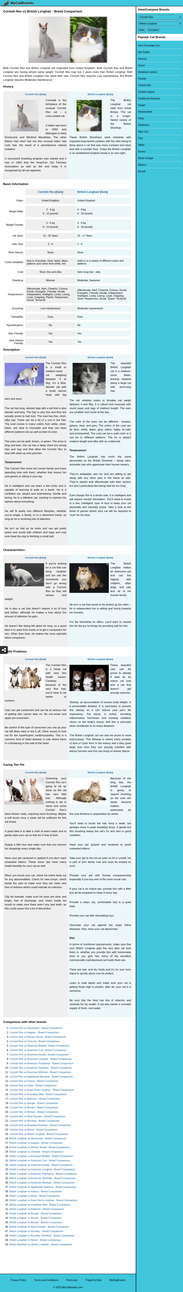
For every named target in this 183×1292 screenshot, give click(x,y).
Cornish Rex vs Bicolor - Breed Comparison (33, 1107)
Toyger (141, 105)
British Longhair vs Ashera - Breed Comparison (35, 1191)
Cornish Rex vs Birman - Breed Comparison (33, 1112)
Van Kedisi (144, 52)
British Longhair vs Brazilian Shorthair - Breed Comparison (42, 1235)
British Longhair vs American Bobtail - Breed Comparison (41, 1156)
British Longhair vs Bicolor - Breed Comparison (35, 1218)
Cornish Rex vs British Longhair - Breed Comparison (38, 1134)
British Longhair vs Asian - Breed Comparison (34, 1196)
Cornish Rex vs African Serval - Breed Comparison (37, 1037)
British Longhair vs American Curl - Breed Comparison (39, 1160)
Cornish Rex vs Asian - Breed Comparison (33, 1085)
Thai (140, 138)
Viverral (142, 58)
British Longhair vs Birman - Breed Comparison (35, 1222)
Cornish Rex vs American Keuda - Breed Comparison (39, 1054)
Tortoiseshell (145, 111)
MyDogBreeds (117, 1280)
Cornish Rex (32, 94)
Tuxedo (142, 78)
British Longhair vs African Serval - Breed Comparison (39, 1147)
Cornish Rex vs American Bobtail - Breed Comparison (39, 1045)
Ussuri (141, 65)
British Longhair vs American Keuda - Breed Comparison (41, 1165)
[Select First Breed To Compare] (159, 17)
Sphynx (142, 164)
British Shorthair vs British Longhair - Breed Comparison (40, 1244)
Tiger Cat (143, 131)
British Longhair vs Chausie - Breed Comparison (36, 1151)
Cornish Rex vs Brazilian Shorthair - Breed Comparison (40, 1125)
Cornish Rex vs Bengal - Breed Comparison (33, 1103)
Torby (141, 118)
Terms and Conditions (46, 1280)
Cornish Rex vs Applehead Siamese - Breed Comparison (41, 1076)
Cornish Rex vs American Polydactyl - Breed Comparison (41, 1063)
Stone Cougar (145, 158)
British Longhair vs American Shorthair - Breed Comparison (42, 1178)
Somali (142, 171)
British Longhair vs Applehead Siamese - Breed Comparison (43, 1187)
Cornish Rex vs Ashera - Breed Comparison (33, 1081)
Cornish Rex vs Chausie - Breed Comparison (34, 1041)
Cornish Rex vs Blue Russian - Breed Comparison (37, 1116)
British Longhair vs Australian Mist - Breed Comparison (40, 1204)
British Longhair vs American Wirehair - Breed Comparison (42, 1182)
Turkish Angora (146, 92)
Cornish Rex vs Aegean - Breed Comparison (34, 1032)
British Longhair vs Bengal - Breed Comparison (35, 1213)
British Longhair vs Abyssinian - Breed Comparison (37, 1138)
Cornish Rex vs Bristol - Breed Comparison (33, 1129)
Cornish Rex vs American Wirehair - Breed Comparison (40, 1072)
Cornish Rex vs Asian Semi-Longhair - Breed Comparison (41, 1090)
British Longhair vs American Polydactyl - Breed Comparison (43, 1173)
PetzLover (72, 1280)
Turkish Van (144, 85)
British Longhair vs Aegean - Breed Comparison (36, 1143)
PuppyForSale (93, 1280)
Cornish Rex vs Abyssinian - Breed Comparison (36, 1028)
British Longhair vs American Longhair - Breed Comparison (42, 1169)
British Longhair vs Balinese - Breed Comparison (36, 1209)
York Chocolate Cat (148, 45)
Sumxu (142, 151)
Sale (42, 94)
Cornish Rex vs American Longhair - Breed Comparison (40, 1059)
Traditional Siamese (149, 98)
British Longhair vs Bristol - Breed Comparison (35, 1240)
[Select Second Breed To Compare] (159, 23)
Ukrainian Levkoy (147, 72)
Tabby (141, 145)
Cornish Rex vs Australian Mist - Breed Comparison (38, 1094)
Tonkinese (143, 125)
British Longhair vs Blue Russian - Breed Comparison (39, 1226)
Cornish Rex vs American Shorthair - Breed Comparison (40, 1067)
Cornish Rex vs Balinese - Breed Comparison (34, 1098)
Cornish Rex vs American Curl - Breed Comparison (37, 1050)
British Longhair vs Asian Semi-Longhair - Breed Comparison (43, 1200)
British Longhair (97, 94)
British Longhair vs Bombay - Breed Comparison (36, 1231)
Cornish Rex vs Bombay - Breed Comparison (34, 1120)
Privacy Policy (18, 1280)
